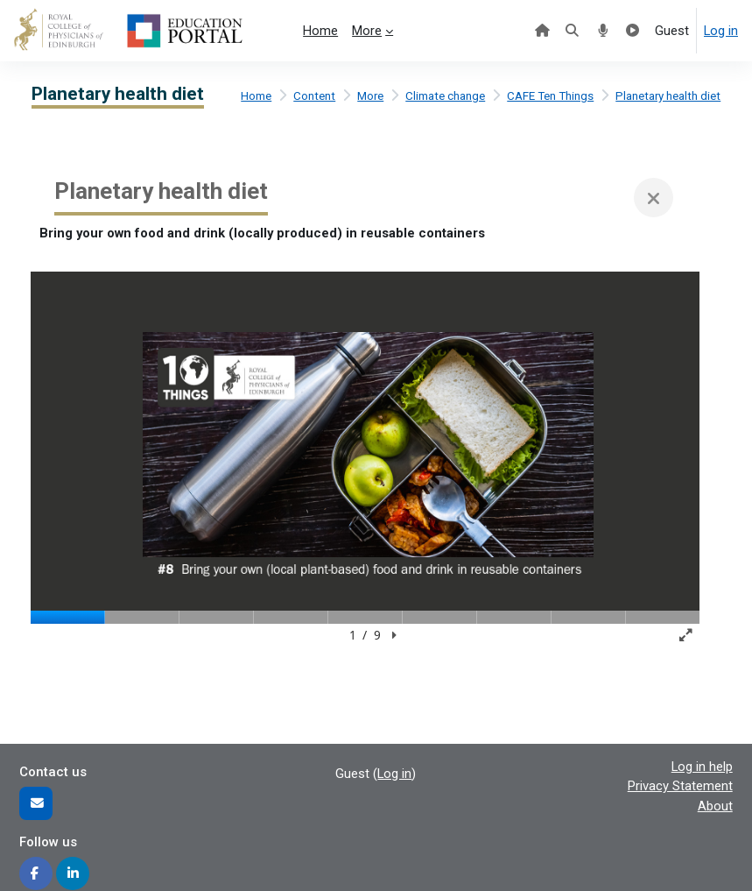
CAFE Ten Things (550, 96)
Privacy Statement (680, 786)
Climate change (445, 96)
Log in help (702, 766)
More (370, 96)
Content (314, 96)
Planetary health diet (667, 96)
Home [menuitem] (320, 31)
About (715, 806)
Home (256, 96)
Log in (721, 31)
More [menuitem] (367, 31)
